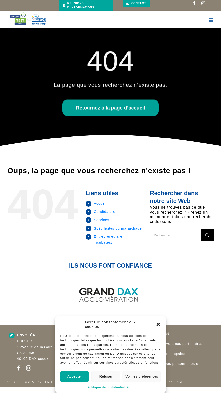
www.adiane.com (168, 382)
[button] (158, 324)
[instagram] (203, 3)
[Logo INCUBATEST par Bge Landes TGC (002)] (27, 13)
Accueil (100, 203)
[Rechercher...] (175, 235)
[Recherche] (207, 235)
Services (101, 220)
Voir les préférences (141, 376)
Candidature (104, 212)
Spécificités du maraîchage (118, 228)
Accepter (74, 376)
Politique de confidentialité (108, 387)
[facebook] (194, 3)
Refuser (105, 376)
